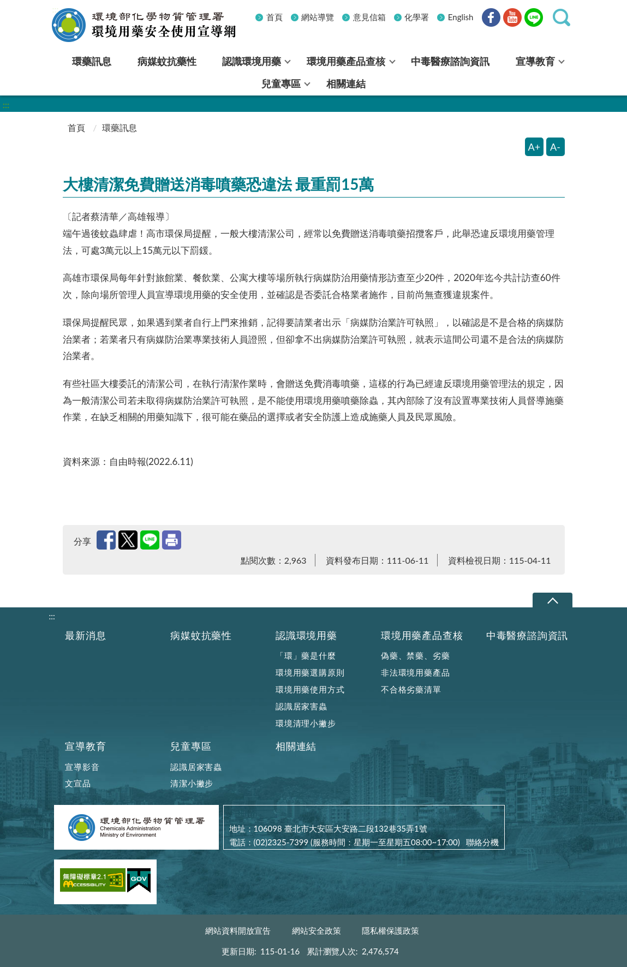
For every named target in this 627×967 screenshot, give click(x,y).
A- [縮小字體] (555, 147)
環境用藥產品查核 (422, 635)
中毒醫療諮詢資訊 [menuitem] (450, 61)
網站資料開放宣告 (238, 930)
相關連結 (296, 746)
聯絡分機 (482, 842)
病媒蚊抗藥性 (201, 635)
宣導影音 (82, 767)
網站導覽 (317, 17)
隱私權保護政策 (390, 930)
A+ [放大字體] (534, 147)
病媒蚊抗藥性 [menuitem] (167, 61)
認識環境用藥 (306, 635)
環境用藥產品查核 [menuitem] (346, 61)
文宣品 (78, 783)
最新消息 (85, 635)
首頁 (274, 17)
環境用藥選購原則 (310, 672)
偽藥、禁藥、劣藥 (415, 655)
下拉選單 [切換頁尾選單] (552, 600)
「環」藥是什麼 (306, 655)
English (461, 17)
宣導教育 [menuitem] (535, 61)
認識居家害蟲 (301, 706)
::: (55, 9)
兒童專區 (190, 746)
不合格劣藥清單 (411, 689)
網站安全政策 (316, 930)
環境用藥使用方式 (310, 689)
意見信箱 (369, 17)
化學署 (416, 17)
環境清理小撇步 (306, 723)
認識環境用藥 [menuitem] (251, 61)
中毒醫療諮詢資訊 (527, 635)
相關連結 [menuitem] (346, 83)
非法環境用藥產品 (415, 672)
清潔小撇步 (191, 783)
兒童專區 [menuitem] (281, 83)
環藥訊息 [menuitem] (91, 61)
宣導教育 (85, 746)
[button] (561, 17)
